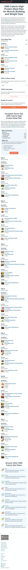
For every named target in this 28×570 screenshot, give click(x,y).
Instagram (3, 565)
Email (2, 566)
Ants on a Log (8, 353)
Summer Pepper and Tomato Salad (12, 178)
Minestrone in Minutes (10, 68)
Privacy (2, 557)
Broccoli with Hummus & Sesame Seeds (14, 231)
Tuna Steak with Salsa (10, 228)
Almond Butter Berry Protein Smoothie (13, 175)
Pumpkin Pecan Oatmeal (10, 208)
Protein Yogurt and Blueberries (12, 195)
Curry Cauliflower (8, 272)
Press (2, 555)
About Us (2, 553)
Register (14, 107)
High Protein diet (8, 20)
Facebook (3, 563)
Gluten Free (7, 518)
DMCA (2, 559)
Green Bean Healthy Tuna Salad (12, 275)
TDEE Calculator (4, 545)
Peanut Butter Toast (9, 168)
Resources (3, 550)
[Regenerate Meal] (26, 44)
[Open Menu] (26, 1)
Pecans (6, 211)
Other (6, 524)
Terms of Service (4, 560)
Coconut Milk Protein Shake (11, 218)
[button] (14, 85)
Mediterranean (8, 493)
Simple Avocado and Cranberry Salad (13, 221)
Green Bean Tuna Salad (10, 71)
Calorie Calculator (14, 96)
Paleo (6, 487)
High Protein (7, 512)
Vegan (6, 475)
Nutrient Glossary (4, 546)
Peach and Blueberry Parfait (11, 57)
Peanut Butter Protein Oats (11, 296)
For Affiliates (3, 556)
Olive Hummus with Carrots (11, 60)
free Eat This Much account (13, 125)
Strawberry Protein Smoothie (11, 350)
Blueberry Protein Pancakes (11, 47)
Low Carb (7, 500)
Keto (6, 469)
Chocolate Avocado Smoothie (11, 50)
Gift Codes (3, 549)
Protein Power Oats (9, 165)
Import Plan (14, 152)
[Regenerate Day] (26, 40)
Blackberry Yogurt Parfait (10, 261)
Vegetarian (7, 481)
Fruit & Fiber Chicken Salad (11, 185)
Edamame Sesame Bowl (10, 188)
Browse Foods (3, 542)
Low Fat (6, 506)
